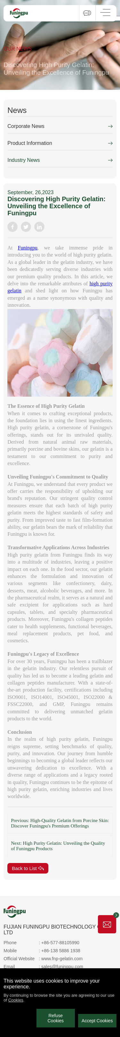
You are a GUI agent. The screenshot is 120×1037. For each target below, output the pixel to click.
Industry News (23, 160)
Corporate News (25, 126)
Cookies (15, 1000)
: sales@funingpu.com (61, 966)
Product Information (29, 143)
